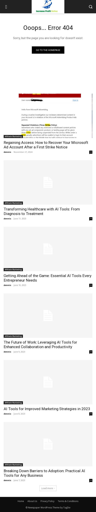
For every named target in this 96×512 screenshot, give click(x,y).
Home (21, 501)
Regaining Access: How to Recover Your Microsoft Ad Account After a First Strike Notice (46, 144)
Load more (48, 488)
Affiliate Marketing (13, 136)
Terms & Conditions (68, 501)
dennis (7, 152)
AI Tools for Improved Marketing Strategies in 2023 (47, 409)
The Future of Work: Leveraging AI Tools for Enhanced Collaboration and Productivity (40, 344)
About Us (32, 501)
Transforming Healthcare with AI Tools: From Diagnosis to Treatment (42, 211)
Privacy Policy (47, 501)
